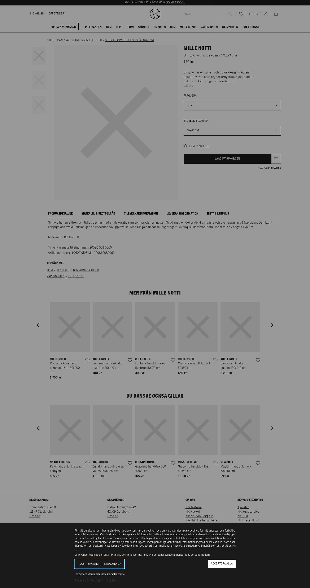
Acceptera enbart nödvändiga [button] (99, 564)
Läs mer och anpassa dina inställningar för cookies (100, 573)
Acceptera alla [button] (222, 564)
